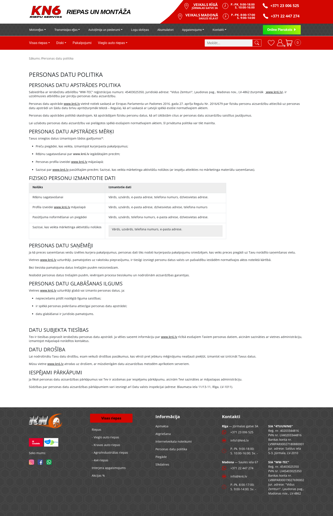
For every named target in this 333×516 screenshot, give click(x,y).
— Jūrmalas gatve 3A (240, 426)
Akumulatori (165, 29)
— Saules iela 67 (240, 462)
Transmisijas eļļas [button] (66, 29)
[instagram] (31, 462)
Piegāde (161, 457)
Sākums (34, 58)
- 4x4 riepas (100, 460)
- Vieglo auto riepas (105, 437)
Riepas (96, 430)
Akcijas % (98, 475)
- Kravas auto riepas (106, 445)
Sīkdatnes (162, 464)
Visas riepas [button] (38, 43)
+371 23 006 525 (241, 432)
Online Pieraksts (281, 30)
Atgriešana (163, 434)
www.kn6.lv (274, 92)
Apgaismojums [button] (192, 29)
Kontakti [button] (218, 29)
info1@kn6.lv (239, 440)
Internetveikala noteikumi (173, 441)
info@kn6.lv (238, 476)
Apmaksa (161, 426)
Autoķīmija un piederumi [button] (104, 29)
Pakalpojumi (82, 43)
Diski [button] (60, 43)
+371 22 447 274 (241, 468)
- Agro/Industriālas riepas (110, 452)
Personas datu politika (57, 58)
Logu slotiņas (140, 29)
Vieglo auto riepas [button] (111, 43)
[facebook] (40, 462)
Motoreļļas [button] (36, 29)
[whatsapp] (49, 462)
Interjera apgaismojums (109, 468)
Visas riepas (111, 418)
